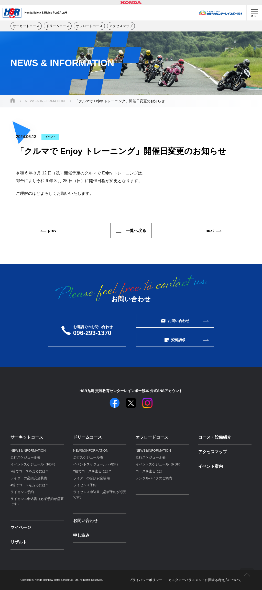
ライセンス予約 (22, 492)
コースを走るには (149, 471)
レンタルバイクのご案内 (154, 478)
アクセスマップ (121, 26)
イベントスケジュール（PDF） (33, 464)
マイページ (20, 527)
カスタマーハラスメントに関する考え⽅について (205, 580)
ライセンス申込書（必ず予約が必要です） (37, 501)
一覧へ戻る (131, 230)
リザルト (18, 542)
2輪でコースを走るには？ (29, 471)
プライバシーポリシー (145, 580)
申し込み (81, 535)
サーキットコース (26, 26)
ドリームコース (57, 26)
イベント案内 (210, 466)
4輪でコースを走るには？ (29, 485)
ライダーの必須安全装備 (28, 478)
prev (52, 230)
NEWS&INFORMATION (28, 450)
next (209, 230)
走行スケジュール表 (25, 457)
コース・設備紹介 (214, 437)
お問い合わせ (175, 321)
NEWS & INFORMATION (45, 101)
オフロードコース (89, 26)
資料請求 (175, 340)
